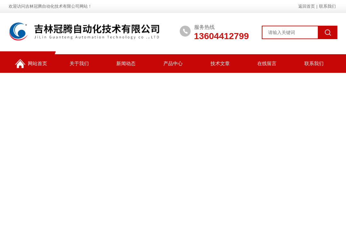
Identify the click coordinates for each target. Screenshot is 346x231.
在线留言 (266, 63)
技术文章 (220, 63)
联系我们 (327, 6)
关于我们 (79, 63)
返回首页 (306, 6)
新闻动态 (126, 63)
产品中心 (173, 63)
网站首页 (31, 63)
